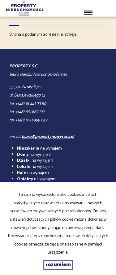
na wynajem (39, 148)
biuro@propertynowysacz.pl (48, 136)
